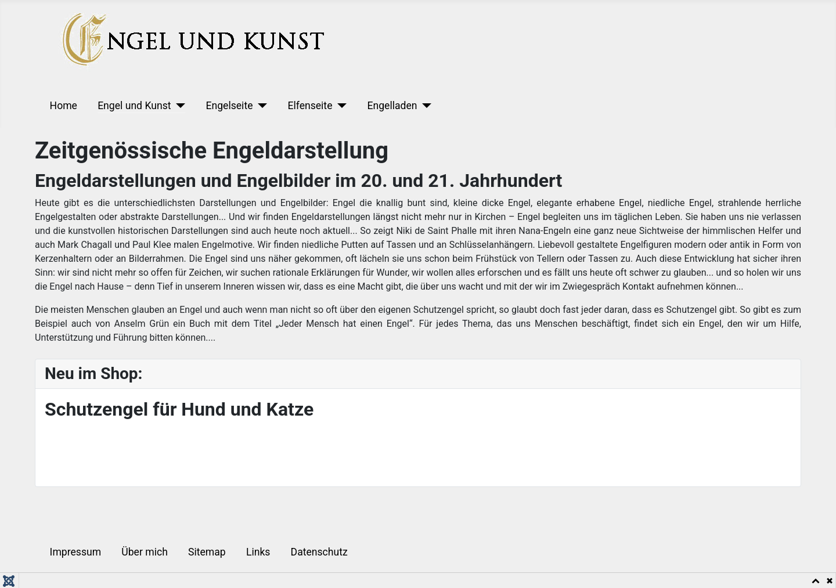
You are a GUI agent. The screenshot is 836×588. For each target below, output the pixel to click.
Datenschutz (319, 552)
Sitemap (207, 552)
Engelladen (392, 105)
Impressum (76, 552)
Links (258, 552)
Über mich (144, 552)
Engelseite (229, 105)
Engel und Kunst (134, 105)
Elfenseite (309, 105)
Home (63, 105)
